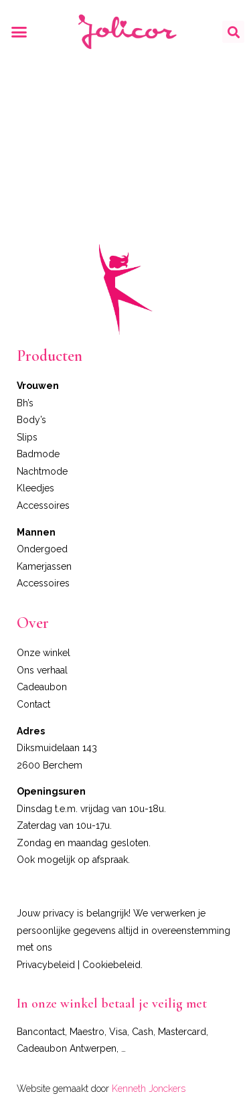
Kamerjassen (44, 566)
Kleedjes (35, 488)
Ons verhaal (42, 670)
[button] (19, 32)
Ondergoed (42, 549)
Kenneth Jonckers (148, 1088)
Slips (27, 437)
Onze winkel (43, 652)
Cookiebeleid (111, 964)
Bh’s (25, 403)
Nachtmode (42, 471)
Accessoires (43, 505)
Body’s (31, 419)
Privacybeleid (46, 964)
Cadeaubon (42, 687)
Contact (33, 704)
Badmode (38, 454)
